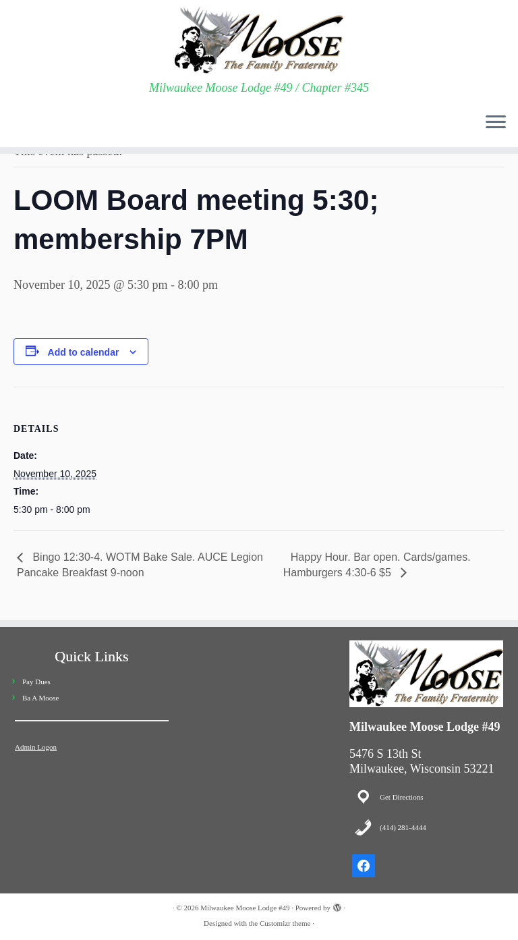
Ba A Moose (40, 698)
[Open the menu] (496, 123)
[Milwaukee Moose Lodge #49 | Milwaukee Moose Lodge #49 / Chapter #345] (259, 40)
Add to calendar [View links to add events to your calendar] (83, 352)
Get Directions (401, 797)
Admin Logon (36, 747)
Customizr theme (285, 923)
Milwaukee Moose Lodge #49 (244, 908)
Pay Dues (36, 682)
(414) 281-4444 (403, 827)
